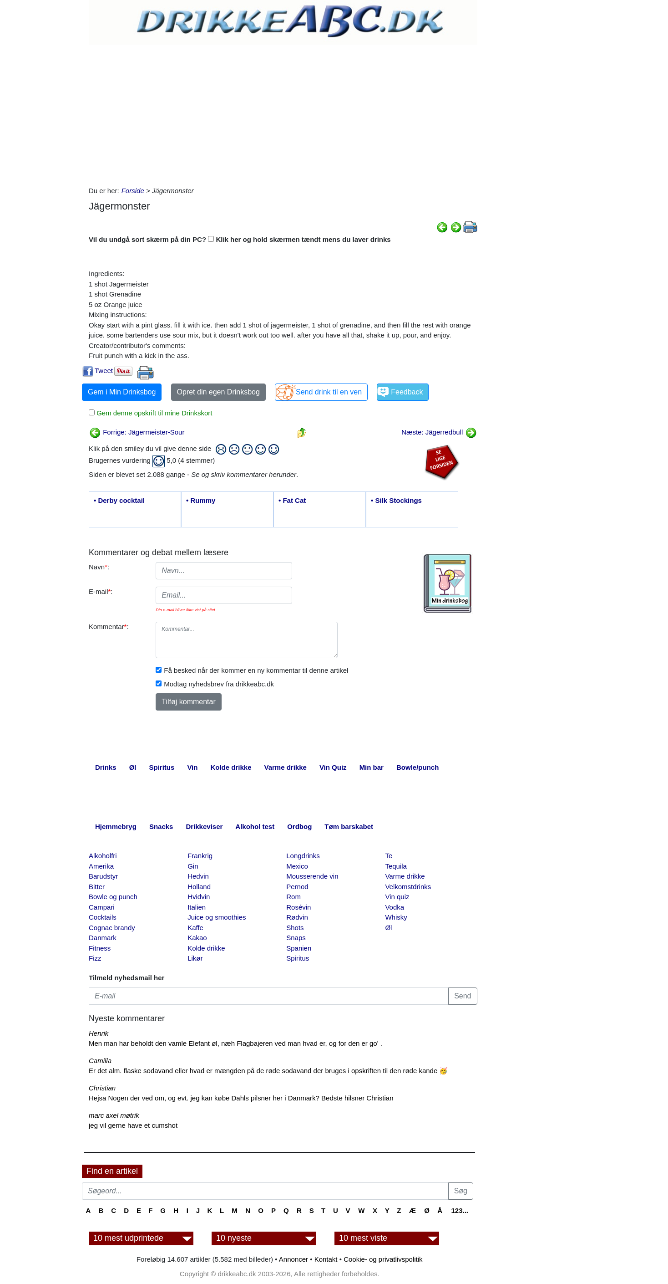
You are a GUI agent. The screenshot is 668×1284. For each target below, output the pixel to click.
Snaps (296, 937)
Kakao (197, 937)
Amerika (101, 866)
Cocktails (102, 917)
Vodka (394, 907)
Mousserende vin (312, 876)
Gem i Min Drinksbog (122, 392)
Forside (132, 190)
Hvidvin (198, 896)
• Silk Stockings (396, 500)
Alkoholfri (103, 855)
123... (459, 1210)
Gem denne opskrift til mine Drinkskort (153, 413)
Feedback (407, 392)
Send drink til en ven (329, 392)
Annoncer (293, 1259)
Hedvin (198, 876)
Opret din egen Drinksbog (218, 392)
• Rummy (200, 500)
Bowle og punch (113, 896)
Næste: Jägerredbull (438, 432)
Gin (192, 866)
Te (388, 855)
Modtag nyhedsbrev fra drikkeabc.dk (219, 684)
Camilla (100, 1060)
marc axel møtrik (114, 1115)
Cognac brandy (112, 927)
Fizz (95, 958)
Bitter (97, 886)
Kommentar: (109, 626)
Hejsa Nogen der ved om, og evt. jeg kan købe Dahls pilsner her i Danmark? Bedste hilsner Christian (241, 1098)
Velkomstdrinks (408, 886)
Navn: (99, 567)
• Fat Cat (292, 500)
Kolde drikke (206, 948)
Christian (102, 1088)
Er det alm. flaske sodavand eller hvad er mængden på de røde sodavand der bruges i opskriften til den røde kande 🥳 (268, 1070)
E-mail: (101, 591)
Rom (293, 896)
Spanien (298, 948)
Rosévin (298, 907)
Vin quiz (397, 896)
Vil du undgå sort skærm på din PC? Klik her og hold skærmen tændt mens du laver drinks (240, 239)
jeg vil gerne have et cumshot (133, 1125)
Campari (102, 907)
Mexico (297, 866)
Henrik (98, 1033)
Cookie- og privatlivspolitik (383, 1259)
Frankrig (200, 855)
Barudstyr (103, 876)
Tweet (104, 370)
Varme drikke (405, 876)
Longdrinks (302, 855)
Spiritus (297, 958)
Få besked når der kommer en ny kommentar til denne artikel (256, 670)
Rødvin (297, 917)
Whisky (396, 917)
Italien (196, 907)
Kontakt (326, 1259)
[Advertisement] (283, 113)
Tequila (396, 866)
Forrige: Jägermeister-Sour (136, 432)
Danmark (102, 937)
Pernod (297, 886)
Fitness (100, 948)
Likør (194, 958)
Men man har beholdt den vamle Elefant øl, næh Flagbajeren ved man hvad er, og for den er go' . (235, 1043)
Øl (388, 927)
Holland (199, 886)
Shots (295, 927)
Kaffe (195, 927)
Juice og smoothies (216, 917)
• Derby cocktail (119, 500)
